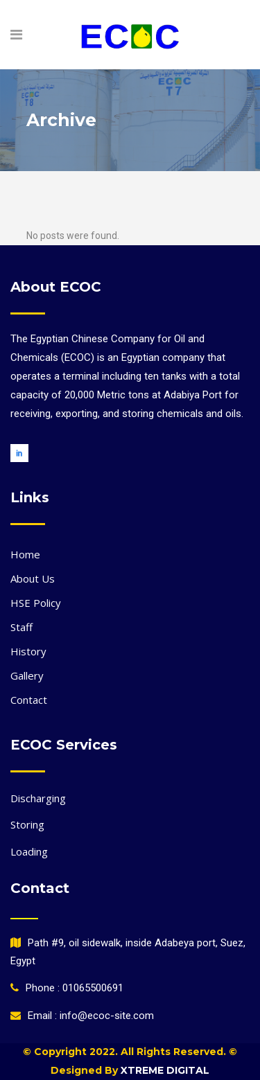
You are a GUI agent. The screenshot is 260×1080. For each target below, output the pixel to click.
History (28, 651)
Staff (21, 627)
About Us (32, 578)
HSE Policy (35, 603)
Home (25, 554)
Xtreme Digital (163, 1070)
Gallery (27, 675)
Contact (28, 700)
